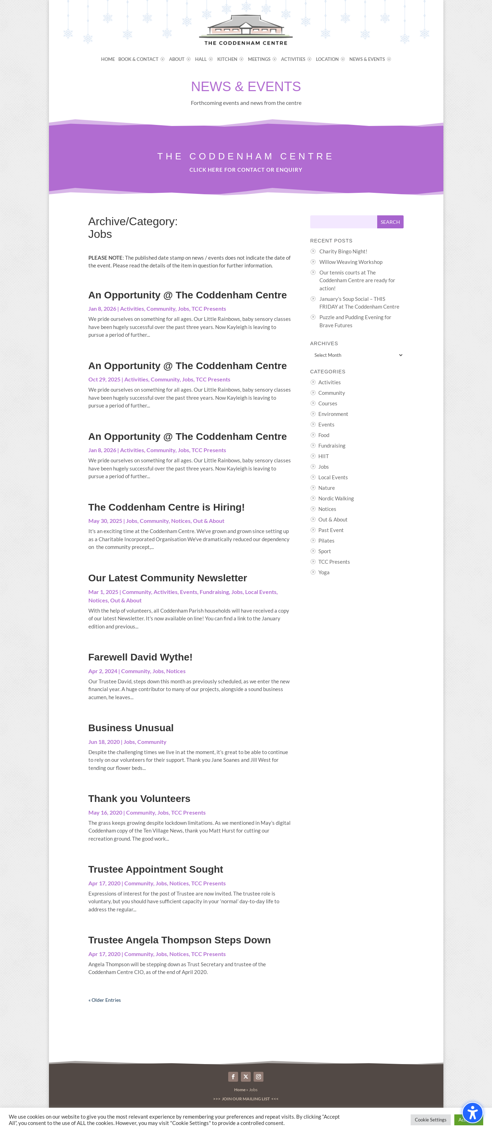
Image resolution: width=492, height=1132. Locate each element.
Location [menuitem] (327, 59)
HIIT (323, 456)
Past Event (331, 530)
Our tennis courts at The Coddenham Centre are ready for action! (357, 280)
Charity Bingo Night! (343, 251)
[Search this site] (344, 221)
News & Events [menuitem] (367, 59)
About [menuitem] (177, 59)
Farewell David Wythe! (140, 657)
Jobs (183, 308)
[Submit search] (390, 221)
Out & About (208, 520)
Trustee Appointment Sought (155, 869)
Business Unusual (131, 727)
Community (161, 308)
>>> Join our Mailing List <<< (246, 1098)
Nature (326, 488)
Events (188, 591)
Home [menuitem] (108, 59)
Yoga (324, 572)
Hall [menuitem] (201, 59)
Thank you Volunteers (139, 798)
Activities (132, 308)
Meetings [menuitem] (259, 59)
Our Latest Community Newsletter (167, 578)
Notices (181, 520)
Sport (324, 551)
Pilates (326, 540)
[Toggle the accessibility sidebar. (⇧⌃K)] (472, 1112)
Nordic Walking (336, 498)
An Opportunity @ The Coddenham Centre (187, 295)
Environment (333, 414)
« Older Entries (104, 1000)
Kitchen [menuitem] (227, 59)
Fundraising (214, 591)
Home (239, 1089)
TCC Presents (209, 308)
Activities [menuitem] (293, 59)
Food (323, 435)
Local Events (260, 591)
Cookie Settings (431, 1119)
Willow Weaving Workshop (350, 262)
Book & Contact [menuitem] (138, 59)
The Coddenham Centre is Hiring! (166, 507)
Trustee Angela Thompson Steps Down (179, 940)
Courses (327, 403)
